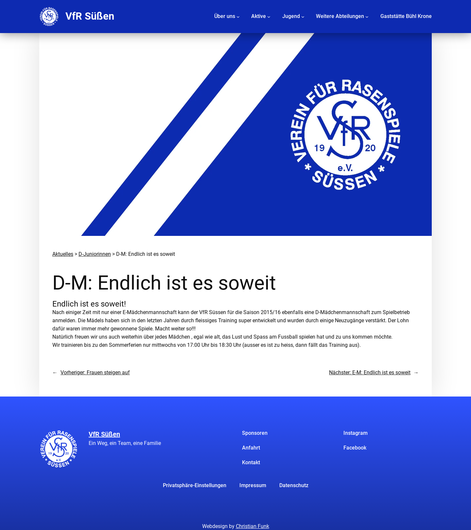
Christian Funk (252, 526)
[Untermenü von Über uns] (238, 16)
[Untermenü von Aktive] (268, 16)
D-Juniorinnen (94, 254)
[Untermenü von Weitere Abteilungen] (367, 16)
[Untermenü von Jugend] (303, 16)
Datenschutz (293, 485)
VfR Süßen (89, 16)
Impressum (252, 485)
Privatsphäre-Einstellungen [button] (194, 485)
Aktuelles (62, 254)
